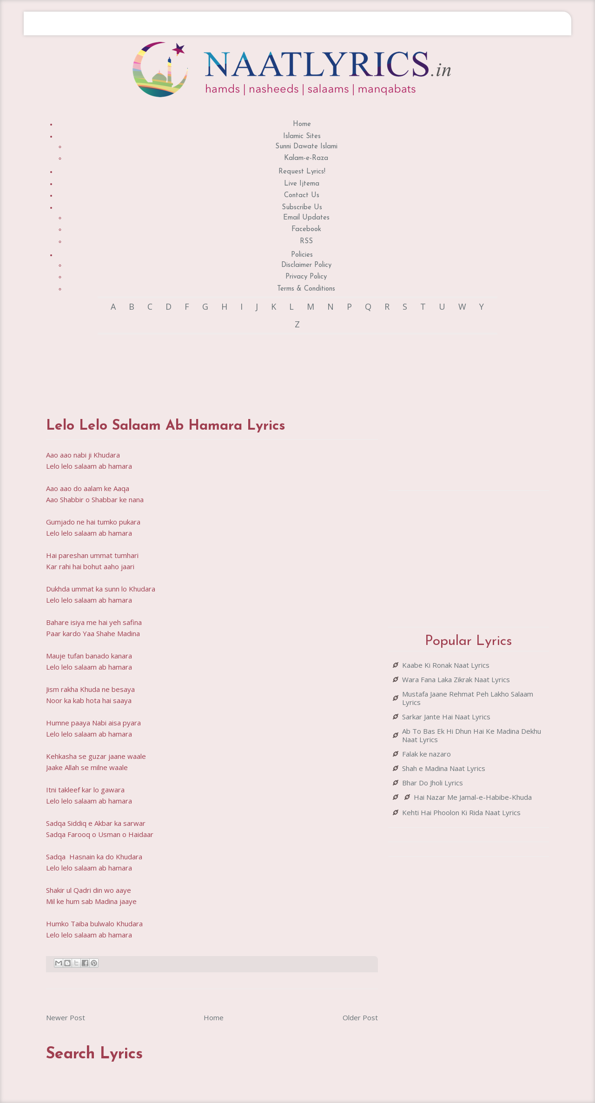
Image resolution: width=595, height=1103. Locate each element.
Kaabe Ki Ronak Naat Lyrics (445, 665)
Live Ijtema (301, 183)
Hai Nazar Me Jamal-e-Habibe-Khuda (473, 797)
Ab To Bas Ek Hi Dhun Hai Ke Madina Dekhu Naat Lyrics (471, 735)
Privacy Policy (306, 276)
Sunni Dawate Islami (306, 146)
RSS (306, 241)
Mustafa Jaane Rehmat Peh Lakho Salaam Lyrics (467, 698)
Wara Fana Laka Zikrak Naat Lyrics (456, 679)
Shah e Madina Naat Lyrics (443, 768)
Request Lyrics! (301, 171)
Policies (302, 255)
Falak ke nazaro (426, 754)
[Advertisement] (215, 367)
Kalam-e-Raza (306, 158)
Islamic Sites (302, 136)
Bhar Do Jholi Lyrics (432, 782)
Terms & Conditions (306, 289)
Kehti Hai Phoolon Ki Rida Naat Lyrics (461, 812)
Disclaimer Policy (306, 265)
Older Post (360, 1017)
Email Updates (306, 217)
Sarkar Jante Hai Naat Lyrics (446, 716)
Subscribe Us (302, 207)
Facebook (306, 229)
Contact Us (301, 195)
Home (302, 124)
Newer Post (65, 1017)
